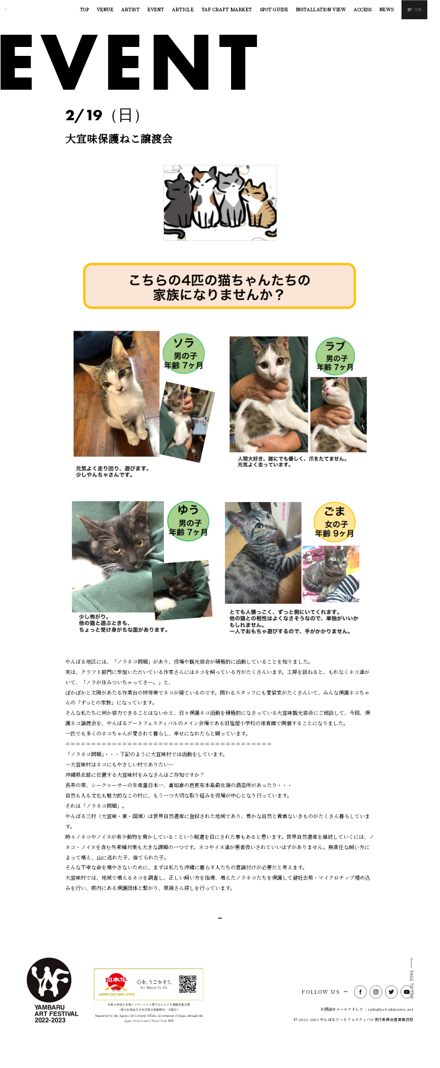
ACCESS (362, 9)
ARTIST (130, 9)
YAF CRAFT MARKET (226, 9)
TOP (84, 9)
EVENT (155, 9)
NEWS (386, 9)
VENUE (105, 9)
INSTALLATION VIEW (321, 9)
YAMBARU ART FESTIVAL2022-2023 (39, 9)
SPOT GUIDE (274, 9)
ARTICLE (182, 9)
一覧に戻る (217, 928)
